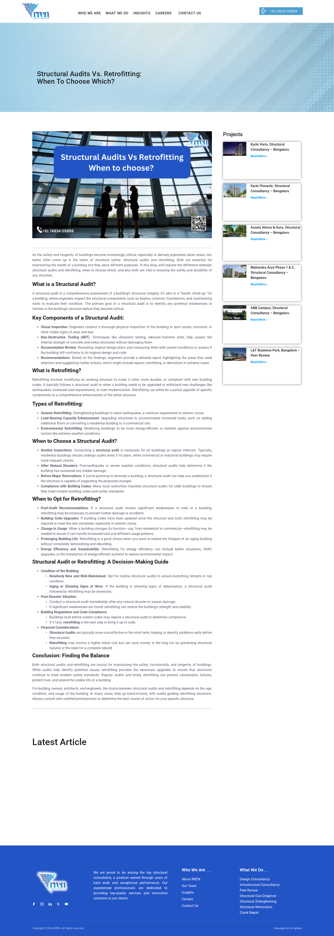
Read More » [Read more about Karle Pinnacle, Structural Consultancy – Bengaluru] (259, 197)
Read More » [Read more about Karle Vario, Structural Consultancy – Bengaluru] (259, 156)
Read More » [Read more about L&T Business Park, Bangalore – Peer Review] (259, 362)
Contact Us (190, 13)
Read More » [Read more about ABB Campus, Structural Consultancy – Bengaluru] (259, 319)
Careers (163, 13)
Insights (142, 13)
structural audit (107, 450)
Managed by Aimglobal (288, 928)
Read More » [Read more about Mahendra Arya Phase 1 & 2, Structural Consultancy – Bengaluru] (259, 284)
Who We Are (89, 13)
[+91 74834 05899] (263, 11)
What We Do (117, 13)
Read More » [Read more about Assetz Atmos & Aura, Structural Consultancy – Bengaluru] (259, 239)
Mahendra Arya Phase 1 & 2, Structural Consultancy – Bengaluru (272, 272)
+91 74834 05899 (283, 11)
